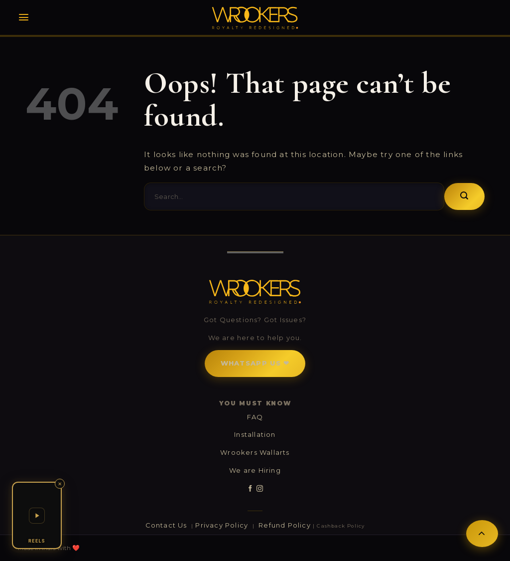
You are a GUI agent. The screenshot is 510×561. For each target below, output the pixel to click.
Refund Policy (284, 525)
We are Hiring (255, 470)
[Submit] (464, 196)
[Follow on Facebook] (250, 489)
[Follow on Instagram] (259, 489)
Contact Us (167, 525)
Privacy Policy (222, 525)
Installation (254, 434)
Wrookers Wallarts (254, 452)
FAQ (255, 417)
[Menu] (23, 17)
